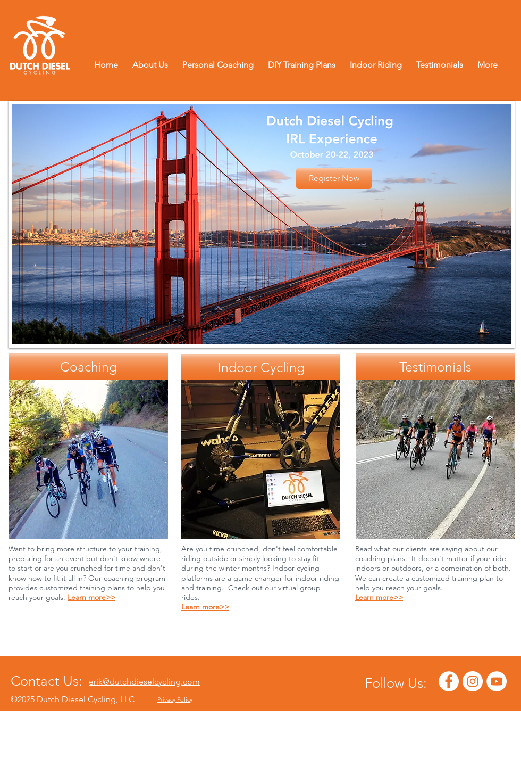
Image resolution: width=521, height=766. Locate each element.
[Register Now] (334, 178)
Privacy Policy (174, 699)
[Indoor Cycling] (260, 367)
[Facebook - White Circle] (449, 681)
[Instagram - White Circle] (473, 681)
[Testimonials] (435, 366)
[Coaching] (88, 366)
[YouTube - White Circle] (496, 681)
